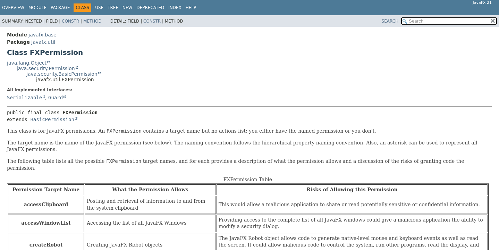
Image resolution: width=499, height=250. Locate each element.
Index (174, 7)
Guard (55, 97)
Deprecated (150, 7)
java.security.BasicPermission (62, 74)
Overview (13, 7)
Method (92, 21)
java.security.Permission (46, 68)
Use (99, 7)
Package (60, 7)
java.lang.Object (26, 63)
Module (37, 7)
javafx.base (42, 35)
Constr (70, 21)
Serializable (24, 97)
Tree (113, 7)
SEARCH (390, 21)
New (127, 7)
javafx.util (43, 42)
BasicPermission (52, 119)
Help (191, 7)
